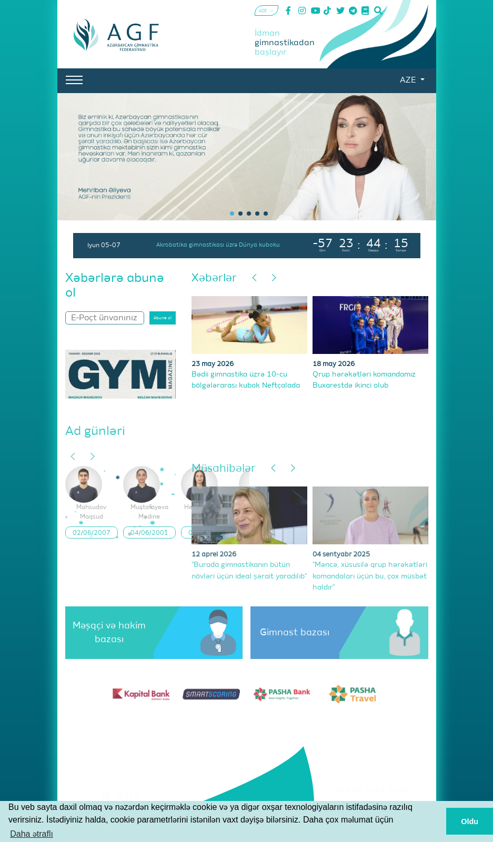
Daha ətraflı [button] (31, 833)
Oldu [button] (469, 821)
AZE (409, 80)
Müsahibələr (224, 468)
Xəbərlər (214, 278)
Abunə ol (163, 318)
